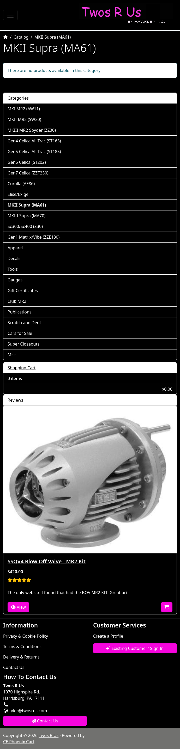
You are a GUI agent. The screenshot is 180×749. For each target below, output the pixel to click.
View (18, 607)
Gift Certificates (23, 290)
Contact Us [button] (45, 721)
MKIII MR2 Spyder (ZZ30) (32, 130)
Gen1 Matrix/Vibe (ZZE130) (33, 237)
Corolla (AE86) (21, 183)
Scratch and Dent (24, 322)
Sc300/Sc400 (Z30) (25, 226)
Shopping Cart (22, 368)
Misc (12, 355)
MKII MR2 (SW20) (24, 119)
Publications (19, 312)
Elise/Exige (18, 194)
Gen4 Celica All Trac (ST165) (34, 141)
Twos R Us (48, 735)
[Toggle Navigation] (10, 15)
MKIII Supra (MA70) (26, 216)
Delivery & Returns (21, 657)
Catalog (21, 37)
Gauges (15, 280)
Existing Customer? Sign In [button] (135, 648)
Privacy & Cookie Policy (25, 636)
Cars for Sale (20, 333)
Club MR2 (17, 301)
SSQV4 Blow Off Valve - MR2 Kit (47, 561)
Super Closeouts (23, 344)
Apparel (15, 248)
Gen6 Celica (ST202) (27, 162)
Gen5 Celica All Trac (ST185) (34, 151)
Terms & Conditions (22, 646)
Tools (13, 269)
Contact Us (13, 667)
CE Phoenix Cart (18, 742)
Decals (14, 258)
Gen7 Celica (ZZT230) (28, 173)
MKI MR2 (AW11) (24, 109)
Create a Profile (108, 636)
